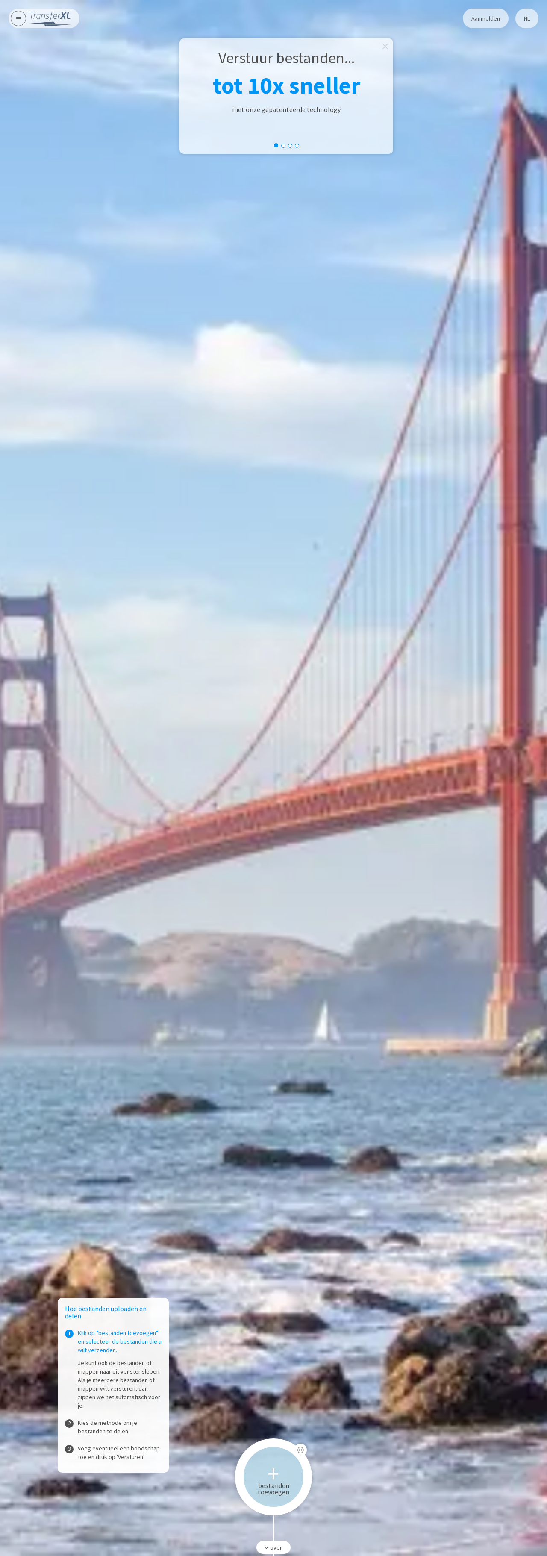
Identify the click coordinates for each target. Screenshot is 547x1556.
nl (527, 18)
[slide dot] (276, 145)
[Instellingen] (300, 1450)
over (272, 1548)
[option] (286, 96)
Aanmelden (485, 18)
